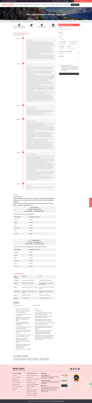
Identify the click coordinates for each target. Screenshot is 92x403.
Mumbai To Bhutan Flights (19, 359)
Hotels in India (30, 377)
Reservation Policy (16, 380)
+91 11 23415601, (56, 1)
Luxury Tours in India (31, 382)
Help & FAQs (14, 379)
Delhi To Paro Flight (44, 359)
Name (60, 27)
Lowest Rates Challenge (17, 386)
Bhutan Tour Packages (31, 391)
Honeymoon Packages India (33, 384)
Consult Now (75, 4)
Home (13, 21)
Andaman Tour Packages (32, 393)
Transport (29, 380)
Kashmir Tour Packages (32, 390)
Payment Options (16, 384)
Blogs (57, 4)
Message (61, 56)
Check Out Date (73, 42)
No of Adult (61, 46)
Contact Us (66, 4)
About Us (61, 4)
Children (69, 46)
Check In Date (62, 42)
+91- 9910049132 (65, 1)
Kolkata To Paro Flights (33, 359)
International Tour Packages (33, 379)
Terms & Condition (16, 382)
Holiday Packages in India (32, 375)
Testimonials (15, 388)
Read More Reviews (66, 378)
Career (13, 390)
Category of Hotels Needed (65, 51)
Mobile (60, 32)
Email (60, 37)
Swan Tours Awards (16, 377)
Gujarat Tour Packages (31, 395)
